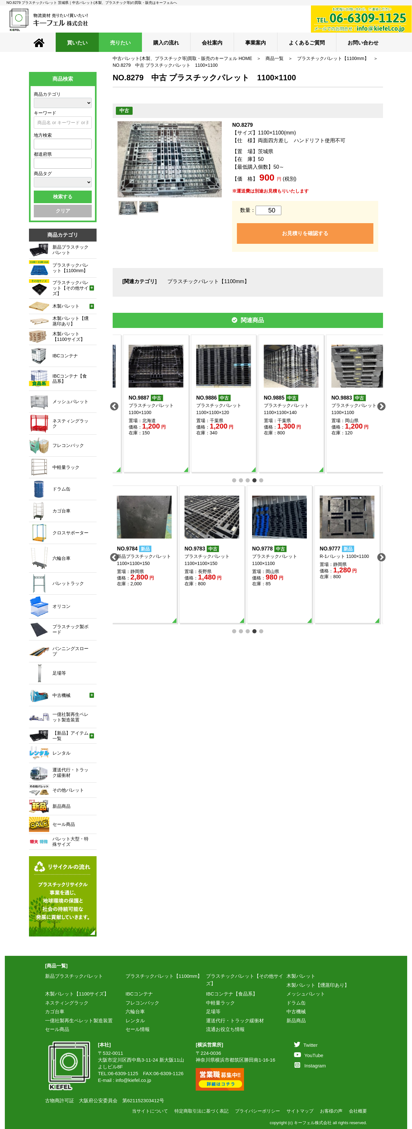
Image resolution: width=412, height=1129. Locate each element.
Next (380, 405)
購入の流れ (166, 42)
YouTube (308, 1055)
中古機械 (296, 1011)
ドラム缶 (296, 1002)
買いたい (77, 42)
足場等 (213, 1011)
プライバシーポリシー (257, 1111)
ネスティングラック (67, 1002)
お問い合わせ (363, 42)
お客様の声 (331, 1111)
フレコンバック (142, 1002)
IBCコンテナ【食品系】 (232, 993)
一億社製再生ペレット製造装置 (79, 1020)
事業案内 (255, 42)
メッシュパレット (305, 993)
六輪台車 (135, 1011)
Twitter (306, 1045)
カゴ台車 (54, 1011)
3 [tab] (248, 479)
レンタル (135, 1020)
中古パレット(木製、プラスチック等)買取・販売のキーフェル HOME (182, 58)
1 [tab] (234, 479)
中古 (124, 110)
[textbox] (38, 144)
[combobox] (63, 144)
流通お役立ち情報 (225, 1029)
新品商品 (296, 1020)
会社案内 (212, 42)
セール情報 (138, 1029)
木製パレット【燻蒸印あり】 (317, 985)
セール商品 (57, 1029)
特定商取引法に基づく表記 (201, 1111)
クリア (63, 210)
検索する (62, 196)
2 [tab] (241, 479)
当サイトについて (150, 1111)
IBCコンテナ (139, 993)
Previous (112, 405)
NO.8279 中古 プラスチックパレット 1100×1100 (165, 65)
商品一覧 (275, 58)
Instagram (310, 1065)
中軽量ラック (220, 1002)
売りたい (120, 42)
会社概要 (358, 1111)
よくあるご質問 (307, 42)
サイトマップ (300, 1111)
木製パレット (300, 976)
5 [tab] (261, 479)
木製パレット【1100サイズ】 (77, 993)
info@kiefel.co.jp (133, 1080)
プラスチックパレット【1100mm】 (333, 58)
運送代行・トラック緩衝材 (235, 1020)
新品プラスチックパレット (74, 976)
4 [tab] (254, 479)
